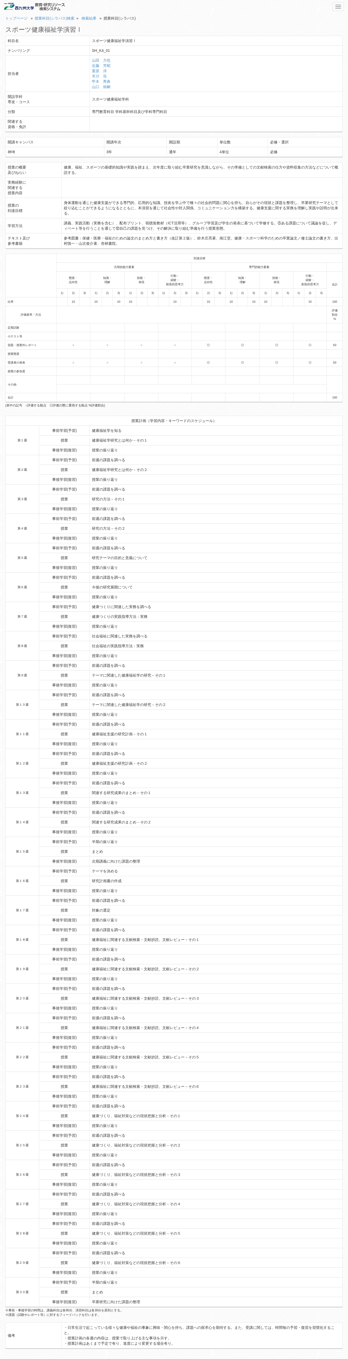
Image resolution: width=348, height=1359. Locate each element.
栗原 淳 (99, 71)
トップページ (16, 18)
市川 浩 (99, 76)
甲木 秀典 (101, 81)
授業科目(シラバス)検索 (54, 18)
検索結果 (89, 18)
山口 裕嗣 (101, 87)
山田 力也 (101, 60)
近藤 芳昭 (101, 66)
